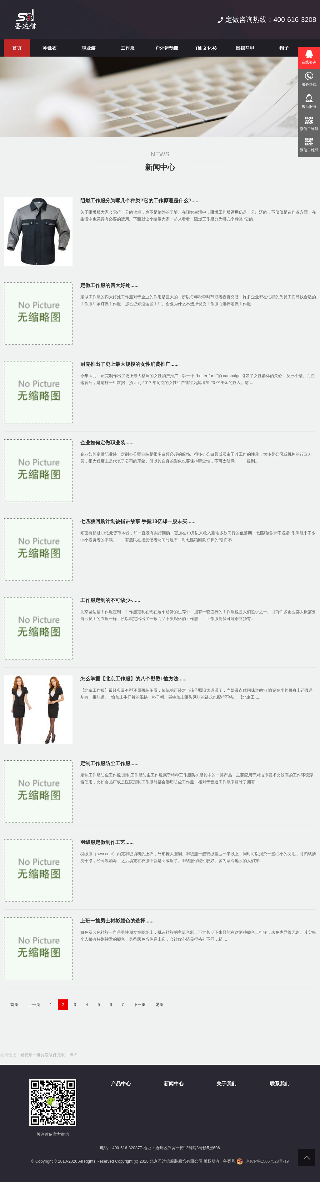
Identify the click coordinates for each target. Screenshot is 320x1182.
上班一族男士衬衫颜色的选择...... (117, 920)
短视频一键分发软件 (38, 1055)
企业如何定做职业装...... (107, 442)
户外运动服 (166, 48)
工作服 (128, 48)
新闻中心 (160, 167)
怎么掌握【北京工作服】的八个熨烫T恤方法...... (133, 678)
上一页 (34, 1004)
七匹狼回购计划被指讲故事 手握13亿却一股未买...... (138, 521)
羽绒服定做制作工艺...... (107, 842)
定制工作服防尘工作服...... (109, 763)
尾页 (159, 1004)
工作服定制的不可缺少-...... (110, 600)
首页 (17, 48)
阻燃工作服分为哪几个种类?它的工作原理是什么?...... (140, 200)
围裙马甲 (245, 48)
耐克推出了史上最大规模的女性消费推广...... (129, 364)
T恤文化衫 (206, 48)
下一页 (139, 1004)
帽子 (284, 48)
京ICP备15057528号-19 (267, 1161)
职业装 (89, 48)
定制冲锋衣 (67, 1055)
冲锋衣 (49, 48)
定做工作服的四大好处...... (109, 285)
